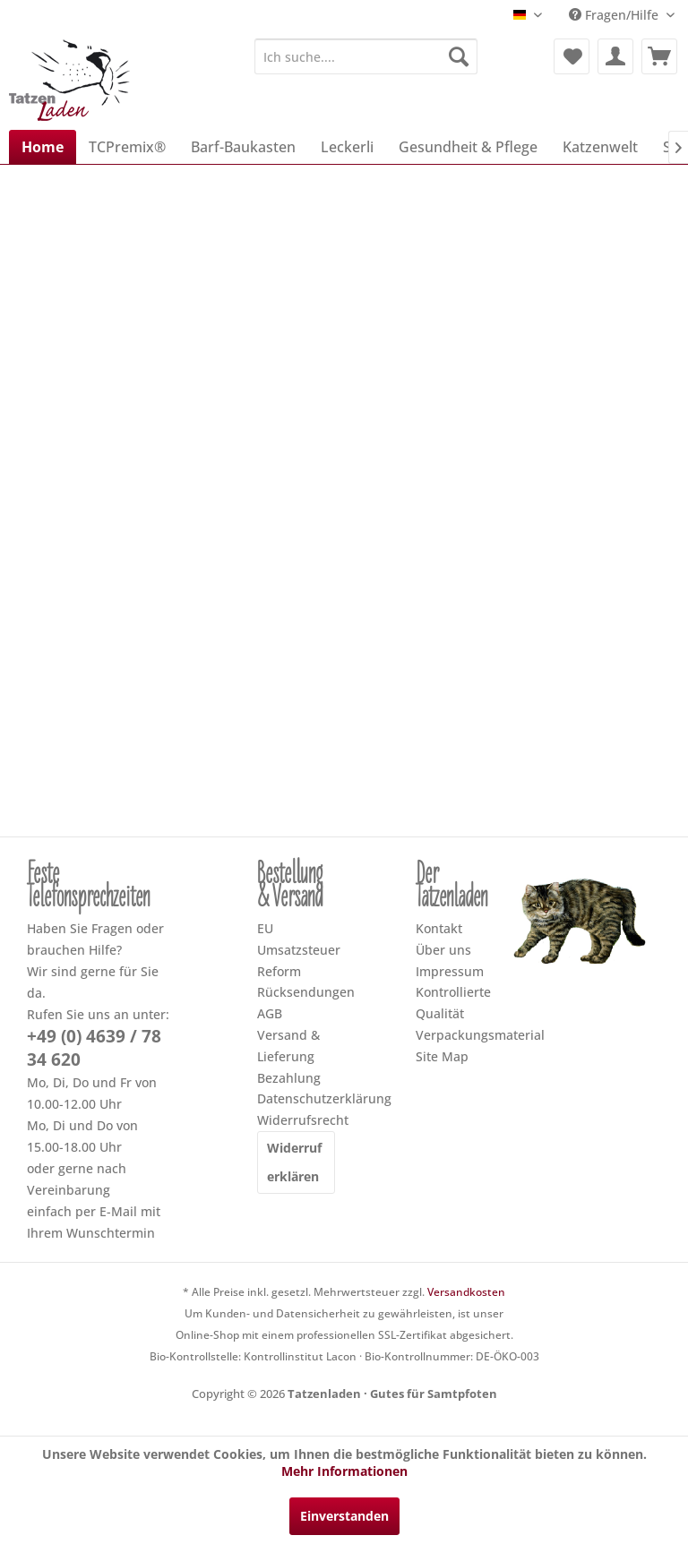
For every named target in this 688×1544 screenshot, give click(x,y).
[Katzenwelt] (600, 147)
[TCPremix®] (127, 147)
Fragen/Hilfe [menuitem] (615, 14)
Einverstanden (344, 1515)
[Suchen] (458, 56)
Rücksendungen (296, 991)
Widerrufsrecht (296, 1119)
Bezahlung (289, 1077)
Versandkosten (466, 1292)
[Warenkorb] (659, 56)
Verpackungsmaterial (455, 1034)
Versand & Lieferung (288, 1045)
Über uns (443, 949)
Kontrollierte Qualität (453, 1002)
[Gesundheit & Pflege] (468, 147)
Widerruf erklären (294, 1162)
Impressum (450, 971)
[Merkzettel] (571, 56)
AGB (269, 1013)
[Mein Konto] (615, 56)
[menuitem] (366, 56)
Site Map (442, 1056)
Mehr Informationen (344, 1471)
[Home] (42, 147)
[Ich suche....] (366, 56)
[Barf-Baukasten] (243, 147)
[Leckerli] (347, 147)
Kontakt (439, 928)
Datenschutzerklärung (296, 1098)
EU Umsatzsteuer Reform (296, 950)
